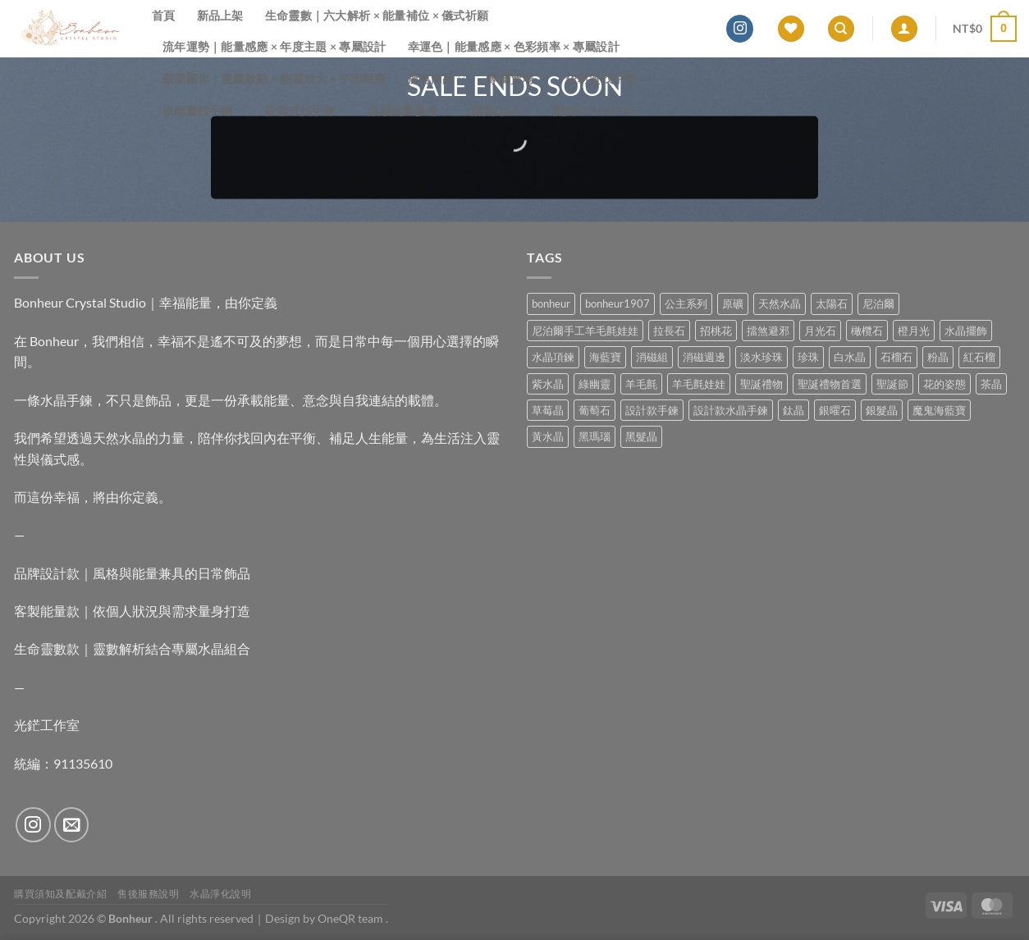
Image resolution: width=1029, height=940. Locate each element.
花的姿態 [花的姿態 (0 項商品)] (944, 383)
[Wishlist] (791, 29)
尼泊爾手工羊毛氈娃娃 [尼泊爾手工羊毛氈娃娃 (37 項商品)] (585, 330)
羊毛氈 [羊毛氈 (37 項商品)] (641, 383)
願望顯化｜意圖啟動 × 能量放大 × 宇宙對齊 (274, 78)
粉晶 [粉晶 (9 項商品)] (938, 356)
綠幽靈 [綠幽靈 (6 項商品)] (595, 383)
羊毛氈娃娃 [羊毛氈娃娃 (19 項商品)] (698, 383)
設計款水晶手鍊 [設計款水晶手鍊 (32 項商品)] (730, 410)
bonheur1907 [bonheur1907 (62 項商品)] (617, 303)
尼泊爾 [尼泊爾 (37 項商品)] (878, 303)
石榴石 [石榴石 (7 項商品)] (896, 356)
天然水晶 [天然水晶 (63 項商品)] (779, 303)
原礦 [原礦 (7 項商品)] (732, 303)
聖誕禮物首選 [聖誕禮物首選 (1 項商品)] (830, 383)
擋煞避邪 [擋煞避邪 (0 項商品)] (768, 330)
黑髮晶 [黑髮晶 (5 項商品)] (641, 436)
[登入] (904, 29)
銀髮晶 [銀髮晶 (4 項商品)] (882, 410)
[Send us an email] (71, 824)
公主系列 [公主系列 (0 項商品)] (686, 303)
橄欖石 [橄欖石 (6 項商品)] (867, 330)
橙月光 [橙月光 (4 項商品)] (914, 330)
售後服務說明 (148, 894)
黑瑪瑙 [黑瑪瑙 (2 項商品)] (595, 436)
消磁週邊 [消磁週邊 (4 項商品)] (704, 356)
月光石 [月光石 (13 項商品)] (820, 330)
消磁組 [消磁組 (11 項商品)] (652, 356)
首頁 (164, 15)
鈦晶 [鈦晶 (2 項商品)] (793, 410)
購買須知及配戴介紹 (60, 894)
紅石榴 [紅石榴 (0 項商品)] (979, 356)
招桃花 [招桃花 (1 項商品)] (716, 330)
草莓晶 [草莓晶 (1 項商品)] (548, 410)
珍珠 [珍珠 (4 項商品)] (808, 356)
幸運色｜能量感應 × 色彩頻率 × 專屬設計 (514, 46)
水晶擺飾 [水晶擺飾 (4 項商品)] (965, 330)
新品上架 (220, 15)
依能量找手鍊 (203, 110)
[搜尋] (841, 29)
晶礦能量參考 (408, 110)
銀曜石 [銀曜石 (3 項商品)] (835, 410)
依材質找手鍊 (606, 78)
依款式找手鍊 (305, 110)
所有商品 (437, 78)
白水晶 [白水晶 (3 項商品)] (850, 356)
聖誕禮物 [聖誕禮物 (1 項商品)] (761, 383)
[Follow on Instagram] (739, 29)
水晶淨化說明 (221, 894)
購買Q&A (501, 110)
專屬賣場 (516, 78)
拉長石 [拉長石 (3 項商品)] (669, 330)
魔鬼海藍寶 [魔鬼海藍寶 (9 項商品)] (939, 410)
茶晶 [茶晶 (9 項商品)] (991, 383)
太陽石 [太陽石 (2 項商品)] (832, 303)
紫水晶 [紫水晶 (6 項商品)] (548, 383)
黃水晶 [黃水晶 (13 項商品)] (548, 436)
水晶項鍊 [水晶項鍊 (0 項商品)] (553, 356)
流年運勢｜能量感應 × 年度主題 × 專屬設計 (274, 46)
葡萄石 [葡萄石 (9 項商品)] (595, 410)
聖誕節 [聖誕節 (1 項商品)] (892, 383)
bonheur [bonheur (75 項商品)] (551, 303)
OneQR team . (353, 918)
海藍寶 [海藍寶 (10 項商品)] (605, 356)
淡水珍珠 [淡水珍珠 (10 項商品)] (761, 356)
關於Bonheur (594, 110)
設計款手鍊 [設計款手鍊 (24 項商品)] (652, 410)
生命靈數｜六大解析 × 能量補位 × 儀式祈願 (377, 15)
